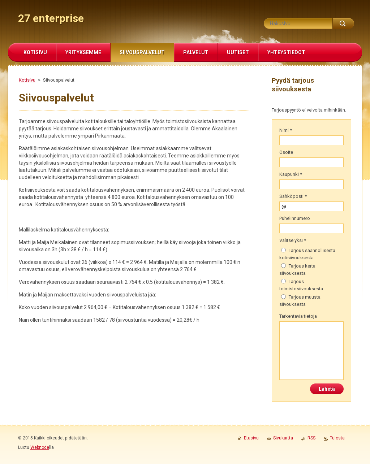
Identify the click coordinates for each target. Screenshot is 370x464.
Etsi (343, 23)
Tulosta (337, 438)
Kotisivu (27, 80)
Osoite (286, 152)
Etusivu (251, 438)
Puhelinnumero (294, 218)
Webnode (39, 447)
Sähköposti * (293, 196)
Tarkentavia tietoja (298, 316)
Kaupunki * (290, 174)
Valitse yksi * (292, 240)
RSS (311, 438)
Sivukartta (283, 438)
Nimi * (285, 130)
